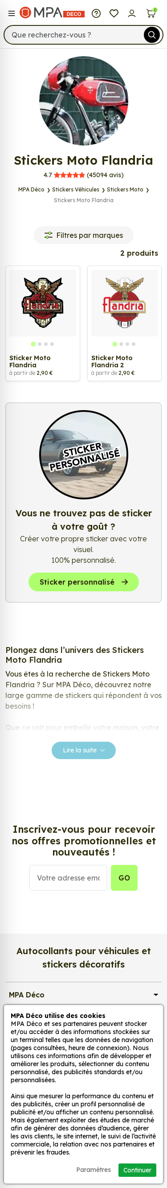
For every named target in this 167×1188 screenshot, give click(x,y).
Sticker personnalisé (84, 581)
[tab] (33, 343)
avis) (84, 175)
